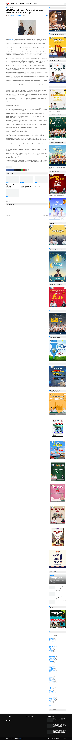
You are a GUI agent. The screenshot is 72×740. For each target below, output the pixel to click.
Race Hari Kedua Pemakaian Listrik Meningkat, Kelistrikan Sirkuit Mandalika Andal (11, 198)
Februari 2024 (51, 667)
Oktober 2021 (51, 698)
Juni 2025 (51, 649)
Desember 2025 (52, 642)
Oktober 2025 (52, 645)
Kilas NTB (21, 738)
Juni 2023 (51, 676)
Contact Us (58, 738)
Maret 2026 (51, 639)
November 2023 (52, 670)
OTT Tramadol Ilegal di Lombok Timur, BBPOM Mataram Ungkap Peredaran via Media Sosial (61, 588)
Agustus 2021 (51, 700)
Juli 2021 (51, 701)
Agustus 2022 (51, 687)
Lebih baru (8, 215)
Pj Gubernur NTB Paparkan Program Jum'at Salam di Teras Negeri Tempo (12, 185)
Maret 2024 (51, 666)
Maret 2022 (51, 692)
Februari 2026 (51, 640)
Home (17, 3)
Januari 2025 (51, 655)
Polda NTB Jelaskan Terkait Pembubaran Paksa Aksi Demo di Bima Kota (61, 601)
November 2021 (52, 697)
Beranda (7, 7)
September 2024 (52, 659)
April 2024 (51, 665)
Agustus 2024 (51, 660)
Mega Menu (28, 3)
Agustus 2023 (51, 673)
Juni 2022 (51, 689)
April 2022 (51, 691)
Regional (11, 7)
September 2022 (52, 686)
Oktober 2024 (52, 658)
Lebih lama (45, 215)
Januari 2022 (51, 694)
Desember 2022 (52, 682)
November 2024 (52, 657)
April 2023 (51, 678)
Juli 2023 (51, 675)
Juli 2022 (51, 688)
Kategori (22, 3)
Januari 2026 (51, 641)
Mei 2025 (51, 650)
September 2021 (52, 699)
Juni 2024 (51, 662)
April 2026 (51, 638)
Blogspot (11, 738)
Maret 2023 (51, 679)
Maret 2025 (51, 652)
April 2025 (51, 651)
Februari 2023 (51, 680)
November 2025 (52, 644)
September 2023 (52, 672)
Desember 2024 (52, 656)
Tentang (50, 706)
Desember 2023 (52, 669)
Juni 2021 (51, 702)
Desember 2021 (52, 696)
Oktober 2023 (52, 671)
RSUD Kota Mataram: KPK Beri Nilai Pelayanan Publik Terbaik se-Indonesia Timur (59, 719)
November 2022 (52, 683)
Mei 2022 (51, 690)
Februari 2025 (51, 653)
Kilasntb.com (11, 39)
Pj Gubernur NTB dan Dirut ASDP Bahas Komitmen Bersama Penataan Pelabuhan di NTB (26, 185)
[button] (65, 4)
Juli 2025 (51, 648)
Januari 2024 (51, 668)
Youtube (36, 3)
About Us (53, 738)
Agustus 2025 (51, 647)
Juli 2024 (51, 661)
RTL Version (64, 738)
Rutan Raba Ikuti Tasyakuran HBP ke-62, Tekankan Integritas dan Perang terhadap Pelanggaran (60, 595)
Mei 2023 (51, 677)
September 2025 (52, 646)
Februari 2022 (51, 693)
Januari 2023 (51, 681)
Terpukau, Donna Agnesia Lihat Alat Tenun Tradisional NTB (41, 185)
